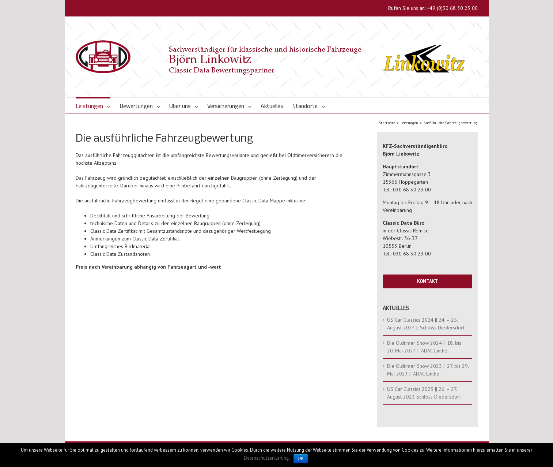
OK (301, 458)
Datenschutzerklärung (266, 458)
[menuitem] (98, 105)
